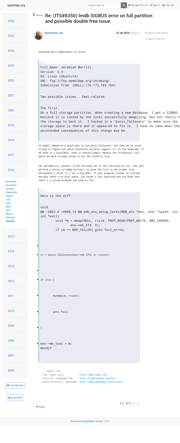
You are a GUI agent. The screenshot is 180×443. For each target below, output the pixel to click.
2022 (11, 80)
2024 (11, 50)
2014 (11, 251)
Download (15, 397)
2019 (11, 125)
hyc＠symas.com (54, 33)
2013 (11, 266)
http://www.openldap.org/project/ (101, 381)
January (10, 221)
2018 (11, 140)
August (9, 196)
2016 (11, 170)
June (8, 203)
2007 (11, 355)
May (8, 206)
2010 (11, 311)
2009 (11, 325)
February (10, 217)
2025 (11, 36)
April (8, 210)
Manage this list (138, 5)
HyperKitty (89, 421)
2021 (11, 95)
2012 (11, 281)
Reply (40, 406)
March (9, 214)
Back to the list (154, 39)
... (42, 61)
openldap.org (16, 5)
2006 (11, 370)
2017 (11, 155)
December (11, 181)
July (8, 199)
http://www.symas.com (93, 374)
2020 (11, 110)
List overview (15, 385)
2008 (11, 340)
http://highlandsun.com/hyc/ (98, 378)
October (10, 188)
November (11, 185)
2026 (11, 21)
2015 (11, 236)
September (11, 192)
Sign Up (168, 5)
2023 (11, 65)
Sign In (155, 5)
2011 (11, 296)
